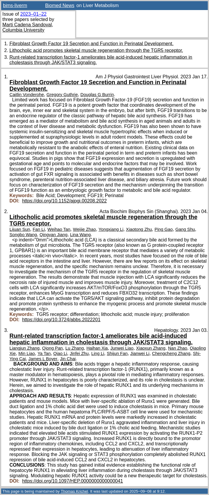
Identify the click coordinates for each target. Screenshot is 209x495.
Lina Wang (80, 234)
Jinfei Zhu (79, 353)
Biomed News (59, 5)
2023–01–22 (33, 14)
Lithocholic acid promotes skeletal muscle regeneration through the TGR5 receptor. (96, 50)
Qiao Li (60, 353)
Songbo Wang (23, 234)
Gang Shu (185, 229)
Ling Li (97, 353)
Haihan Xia (97, 348)
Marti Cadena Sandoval (27, 24)
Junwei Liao (121, 348)
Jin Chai (68, 358)
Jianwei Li (140, 353)
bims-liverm (15, 5)
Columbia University (23, 30)
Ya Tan (44, 353)
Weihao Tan (59, 229)
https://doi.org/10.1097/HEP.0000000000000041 (72, 480)
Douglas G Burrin (97, 94)
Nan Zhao (177, 348)
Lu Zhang (74, 348)
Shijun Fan (117, 353)
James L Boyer (42, 358)
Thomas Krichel (74, 491)
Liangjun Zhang (24, 348)
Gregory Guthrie (62, 94)
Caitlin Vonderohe (26, 94)
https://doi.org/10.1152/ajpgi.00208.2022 (64, 200)
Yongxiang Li (110, 229)
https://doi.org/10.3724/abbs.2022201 (61, 319)
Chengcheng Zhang (171, 353)
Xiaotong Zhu (139, 229)
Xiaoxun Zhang (150, 348)
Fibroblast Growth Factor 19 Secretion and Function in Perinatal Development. (91, 43)
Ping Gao (164, 229)
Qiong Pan (52, 348)
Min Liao (26, 353)
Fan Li (39, 229)
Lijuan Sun (19, 229)
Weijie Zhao (84, 229)
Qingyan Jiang (53, 234)
